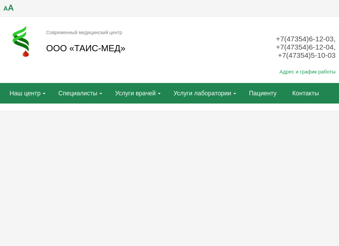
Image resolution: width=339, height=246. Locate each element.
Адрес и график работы (308, 71)
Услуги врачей (135, 93)
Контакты (305, 93)
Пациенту (263, 93)
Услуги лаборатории (202, 93)
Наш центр (25, 93)
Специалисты (77, 93)
